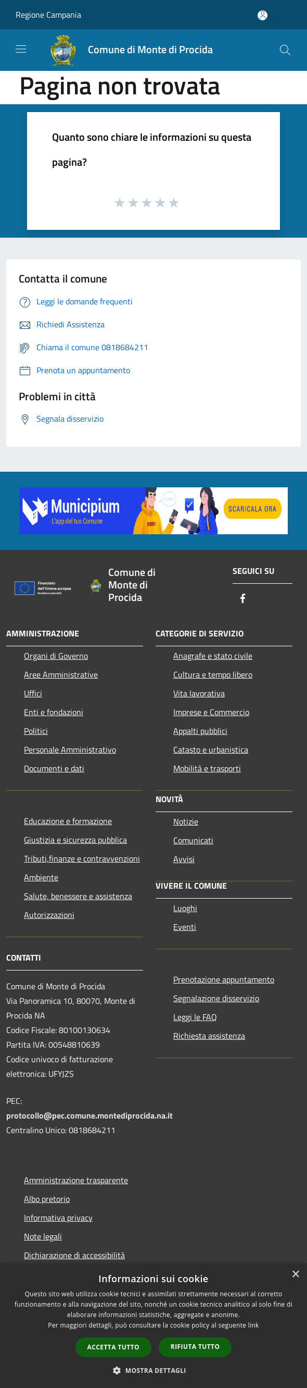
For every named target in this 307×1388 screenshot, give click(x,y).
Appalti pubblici (200, 730)
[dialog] (153, 1325)
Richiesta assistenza (209, 1035)
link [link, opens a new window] (253, 1325)
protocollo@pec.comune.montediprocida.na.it (89, 1115)
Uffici (33, 693)
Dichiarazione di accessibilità (74, 1255)
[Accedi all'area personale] (262, 15)
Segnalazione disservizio (216, 998)
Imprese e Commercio (211, 712)
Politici (36, 730)
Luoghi (185, 908)
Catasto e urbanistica (210, 749)
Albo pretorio (47, 1199)
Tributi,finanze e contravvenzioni (82, 858)
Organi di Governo (56, 655)
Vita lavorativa (199, 693)
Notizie (185, 821)
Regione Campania (48, 14)
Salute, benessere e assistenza (78, 896)
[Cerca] (285, 50)
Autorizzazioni (49, 914)
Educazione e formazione (68, 821)
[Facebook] (243, 599)
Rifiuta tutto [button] (195, 1346)
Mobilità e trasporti (207, 768)
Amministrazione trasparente (76, 1180)
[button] (153, 1370)
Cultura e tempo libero (212, 674)
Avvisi (184, 859)
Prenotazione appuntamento (223, 979)
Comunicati (193, 840)
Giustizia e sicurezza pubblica (75, 839)
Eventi (184, 926)
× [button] (295, 1275)
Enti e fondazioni (53, 712)
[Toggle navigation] (21, 49)
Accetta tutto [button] (113, 1347)
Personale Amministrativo (70, 749)
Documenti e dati (54, 768)
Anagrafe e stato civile (212, 655)
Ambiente (41, 877)
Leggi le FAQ (195, 1017)
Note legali (43, 1236)
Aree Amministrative (61, 674)
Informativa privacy (58, 1217)
